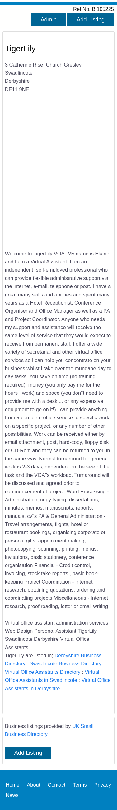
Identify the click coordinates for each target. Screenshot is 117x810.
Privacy (102, 784)
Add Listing (91, 19)
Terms (80, 784)
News (12, 795)
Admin (48, 19)
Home (12, 784)
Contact (56, 784)
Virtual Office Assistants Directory (43, 672)
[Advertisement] (58, 179)
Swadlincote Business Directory (65, 663)
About (33, 784)
